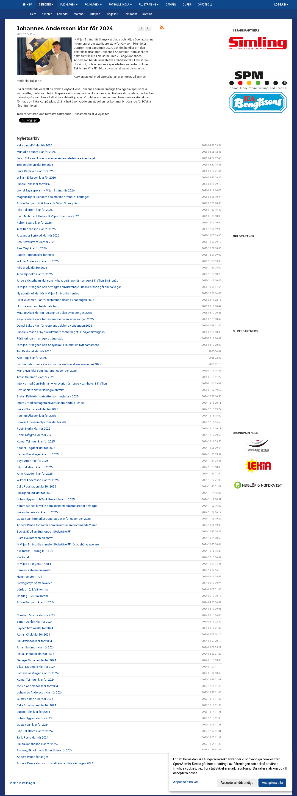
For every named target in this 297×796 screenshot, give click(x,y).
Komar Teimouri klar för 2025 (36, 441)
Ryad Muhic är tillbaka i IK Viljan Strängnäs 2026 (48, 216)
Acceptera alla (272, 783)
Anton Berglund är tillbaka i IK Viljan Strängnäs (47, 203)
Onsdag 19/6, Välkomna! (33, 596)
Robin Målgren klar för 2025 (35, 435)
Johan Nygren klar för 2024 (34, 718)
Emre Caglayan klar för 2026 (35, 171)
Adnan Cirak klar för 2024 (33, 634)
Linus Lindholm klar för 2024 (35, 654)
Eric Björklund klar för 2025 (34, 493)
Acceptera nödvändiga (237, 783)
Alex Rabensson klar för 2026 (36, 229)
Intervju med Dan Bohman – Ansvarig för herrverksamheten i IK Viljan (62, 383)
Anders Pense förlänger (32, 757)
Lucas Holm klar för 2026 (33, 184)
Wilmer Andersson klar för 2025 (37, 480)
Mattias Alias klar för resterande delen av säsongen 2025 (54, 312)
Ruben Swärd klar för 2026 (34, 222)
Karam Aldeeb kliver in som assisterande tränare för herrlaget (57, 506)
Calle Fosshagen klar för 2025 (36, 486)
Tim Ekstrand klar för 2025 (34, 351)
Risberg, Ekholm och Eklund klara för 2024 (44, 750)
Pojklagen (93, 4)
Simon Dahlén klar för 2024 (34, 621)
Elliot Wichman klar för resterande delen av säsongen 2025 (55, 300)
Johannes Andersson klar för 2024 (65, 28)
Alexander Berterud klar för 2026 (38, 235)
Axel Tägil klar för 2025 (32, 357)
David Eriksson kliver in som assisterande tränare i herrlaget (56, 158)
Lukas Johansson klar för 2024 (37, 744)
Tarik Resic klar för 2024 (32, 737)
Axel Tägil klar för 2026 (32, 248)
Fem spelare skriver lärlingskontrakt (40, 390)
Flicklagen (69, 4)
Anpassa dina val (185, 782)
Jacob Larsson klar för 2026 (35, 255)
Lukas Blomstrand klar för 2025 (37, 409)
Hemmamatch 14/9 (29, 576)
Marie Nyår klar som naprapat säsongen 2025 (47, 370)
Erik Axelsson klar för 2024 (34, 641)
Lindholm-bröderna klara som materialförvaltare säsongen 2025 (59, 364)
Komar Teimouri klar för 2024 (36, 679)
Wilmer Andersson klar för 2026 (37, 261)
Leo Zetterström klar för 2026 (36, 242)
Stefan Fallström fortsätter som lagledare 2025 (47, 396)
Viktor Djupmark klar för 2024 (36, 666)
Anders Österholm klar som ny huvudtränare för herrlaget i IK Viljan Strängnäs (67, 280)
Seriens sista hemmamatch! (35, 570)
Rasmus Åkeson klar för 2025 (36, 415)
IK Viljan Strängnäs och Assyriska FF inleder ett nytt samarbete (58, 345)
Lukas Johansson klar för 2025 (37, 512)
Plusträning (149, 4)
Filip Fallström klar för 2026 (35, 209)
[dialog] (230, 770)
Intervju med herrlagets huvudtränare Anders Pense (50, 403)
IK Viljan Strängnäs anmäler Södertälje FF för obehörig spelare (58, 544)
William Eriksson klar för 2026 (36, 177)
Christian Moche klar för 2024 (36, 615)
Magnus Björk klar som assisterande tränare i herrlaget (53, 197)
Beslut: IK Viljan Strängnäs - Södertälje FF (44, 531)
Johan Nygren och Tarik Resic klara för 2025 (46, 499)
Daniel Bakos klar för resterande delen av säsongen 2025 (54, 325)
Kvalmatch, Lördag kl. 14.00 (35, 551)
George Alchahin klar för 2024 (36, 660)
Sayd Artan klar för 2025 (32, 460)
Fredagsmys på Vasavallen (34, 583)
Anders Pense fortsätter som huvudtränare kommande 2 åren (57, 525)
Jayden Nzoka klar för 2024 (35, 628)
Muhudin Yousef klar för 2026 (36, 152)
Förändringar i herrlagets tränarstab (40, 338)
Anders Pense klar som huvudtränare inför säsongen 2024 (55, 763)
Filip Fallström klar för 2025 (35, 467)
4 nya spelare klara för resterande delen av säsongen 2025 (55, 319)
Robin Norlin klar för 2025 (33, 428)
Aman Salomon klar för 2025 (35, 377)
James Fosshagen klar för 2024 (37, 673)
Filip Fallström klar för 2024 (35, 731)
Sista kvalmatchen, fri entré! (35, 538)
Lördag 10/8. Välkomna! (32, 589)
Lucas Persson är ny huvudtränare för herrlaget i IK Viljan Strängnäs (61, 332)
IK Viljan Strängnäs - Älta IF (34, 563)
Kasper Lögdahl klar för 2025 (36, 448)
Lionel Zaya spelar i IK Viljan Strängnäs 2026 (46, 190)
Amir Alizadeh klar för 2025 (35, 473)
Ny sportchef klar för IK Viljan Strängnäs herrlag (48, 293)
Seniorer (46, 4)
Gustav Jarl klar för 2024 (33, 724)
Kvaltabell (23, 557)
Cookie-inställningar (22, 783)
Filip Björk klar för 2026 (32, 267)
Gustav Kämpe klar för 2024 (35, 699)
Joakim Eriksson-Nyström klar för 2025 (42, 422)
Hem (27, 4)
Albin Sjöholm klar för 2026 (35, 274)
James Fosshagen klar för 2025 (37, 454)
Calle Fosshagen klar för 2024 (36, 705)
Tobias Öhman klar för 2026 (35, 164)
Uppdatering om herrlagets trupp (38, 306)
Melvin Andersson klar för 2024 (37, 686)
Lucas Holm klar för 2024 (33, 711)
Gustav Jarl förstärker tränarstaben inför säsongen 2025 (54, 518)
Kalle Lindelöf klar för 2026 (34, 145)
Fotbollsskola (120, 4)
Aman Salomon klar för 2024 (35, 647)
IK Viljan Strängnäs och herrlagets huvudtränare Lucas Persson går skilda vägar (69, 287)
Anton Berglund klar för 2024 (36, 602)
